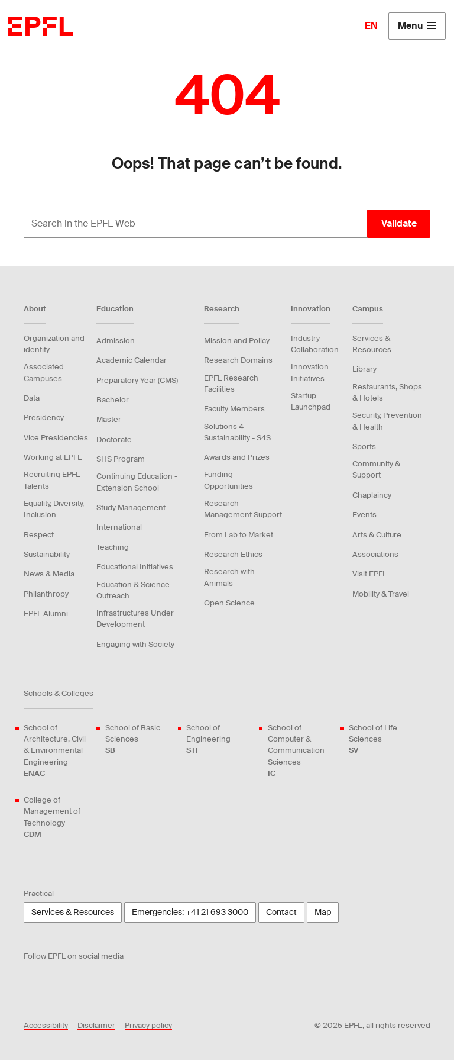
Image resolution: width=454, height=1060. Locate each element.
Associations (375, 554)
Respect (39, 535)
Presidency (44, 418)
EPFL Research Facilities (231, 383)
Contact (281, 912)
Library (364, 369)
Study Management (131, 507)
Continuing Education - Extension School (136, 481)
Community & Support (376, 469)
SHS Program (120, 459)
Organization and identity (54, 344)
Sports (364, 447)
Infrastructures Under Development (135, 618)
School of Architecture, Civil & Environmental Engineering (57, 751)
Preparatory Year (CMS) (137, 380)
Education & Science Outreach (133, 590)
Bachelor (112, 400)
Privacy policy (148, 1025)
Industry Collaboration (315, 344)
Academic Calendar (131, 360)
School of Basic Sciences (139, 739)
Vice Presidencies (56, 438)
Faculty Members (234, 409)
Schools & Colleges (58, 693)
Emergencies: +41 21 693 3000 (190, 912)
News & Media (49, 574)
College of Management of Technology (57, 817)
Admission (115, 341)
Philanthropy (46, 594)
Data (32, 398)
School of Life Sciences (382, 739)
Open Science (229, 603)
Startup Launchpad (310, 401)
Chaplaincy (371, 495)
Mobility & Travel (380, 594)
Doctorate (114, 439)
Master (108, 419)
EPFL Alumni (46, 613)
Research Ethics (233, 554)
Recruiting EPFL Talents (52, 480)
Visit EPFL (369, 574)
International (119, 527)
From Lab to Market (238, 535)
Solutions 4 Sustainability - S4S (237, 432)
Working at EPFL (53, 457)
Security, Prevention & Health (387, 420)
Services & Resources (371, 344)
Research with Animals (229, 577)
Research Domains (238, 360)
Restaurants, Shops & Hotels (387, 392)
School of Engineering (220, 739)
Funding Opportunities (228, 480)
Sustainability (47, 554)
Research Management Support (243, 509)
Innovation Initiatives (310, 372)
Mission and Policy (237, 341)
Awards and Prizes (237, 457)
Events (364, 515)
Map (322, 912)
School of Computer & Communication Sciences (301, 751)
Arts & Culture (376, 535)
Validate (399, 223)
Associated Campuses (44, 372)
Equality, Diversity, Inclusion (54, 509)
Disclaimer (96, 1025)
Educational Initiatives (134, 567)
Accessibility (46, 1025)
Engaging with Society (135, 644)
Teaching (112, 547)
